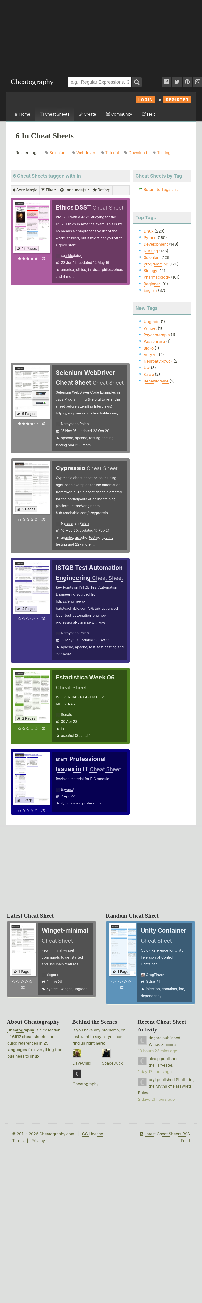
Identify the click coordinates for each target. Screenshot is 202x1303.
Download (138, 152)
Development (156, 244)
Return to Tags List (161, 189)
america (67, 269)
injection (153, 989)
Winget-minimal (163, 1044)
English (150, 290)
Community (119, 114)
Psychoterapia (157, 334)
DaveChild (82, 1063)
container (169, 989)
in (89, 269)
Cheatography (20, 1030)
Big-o (149, 348)
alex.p (154, 1058)
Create (87, 114)
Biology (150, 270)
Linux (149, 231)
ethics (81, 269)
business (15, 1056)
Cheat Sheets (54, 114)
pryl (152, 1079)
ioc (181, 989)
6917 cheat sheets (29, 1036)
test (92, 647)
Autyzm (151, 354)
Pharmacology (157, 277)
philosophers (112, 269)
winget (66, 989)
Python (150, 237)
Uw (147, 367)
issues (75, 803)
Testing (163, 152)
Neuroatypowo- (158, 361)
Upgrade (152, 321)
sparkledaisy (71, 255)
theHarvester (160, 1065)
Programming (156, 264)
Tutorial (112, 152)
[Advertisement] (65, 36)
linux (34, 1056)
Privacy (38, 1140)
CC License (92, 1133)
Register (177, 99)
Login (145, 99)
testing (94, 438)
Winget (150, 328)
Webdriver (85, 152)
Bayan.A (67, 789)
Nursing (151, 251)
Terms (18, 1140)
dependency (151, 996)
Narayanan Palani (75, 424)
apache (67, 438)
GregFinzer (155, 975)
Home (22, 114)
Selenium (57, 152)
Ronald (66, 714)
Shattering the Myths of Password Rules (166, 1086)
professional (92, 803)
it (62, 803)
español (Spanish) (76, 735)
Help (148, 114)
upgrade (81, 989)
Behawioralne (156, 381)
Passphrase (154, 341)
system (53, 989)
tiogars (52, 975)
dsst (96, 269)
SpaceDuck (112, 1063)
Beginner (152, 283)
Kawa (149, 374)
